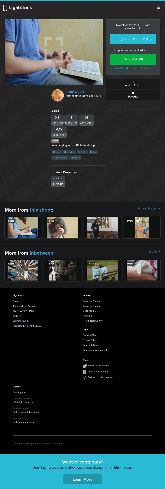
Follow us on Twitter (98, 365)
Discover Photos (91, 301)
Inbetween (74, 91)
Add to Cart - (133, 59)
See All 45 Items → (149, 209)
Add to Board (133, 84)
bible (82, 152)
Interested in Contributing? (27, 325)
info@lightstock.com (23, 402)
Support (17, 315)
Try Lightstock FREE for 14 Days (133, 39)
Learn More (82, 479)
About (16, 301)
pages (75, 157)
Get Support (19, 392)
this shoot (41, 210)
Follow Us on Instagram (100, 377)
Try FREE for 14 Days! (24, 310)
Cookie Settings (91, 345)
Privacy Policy (90, 340)
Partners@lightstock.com (26, 412)
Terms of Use (90, 334)
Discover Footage (92, 306)
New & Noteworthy (93, 320)
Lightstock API (20, 320)
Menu (159, 8)
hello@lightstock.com (24, 422)
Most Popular (89, 310)
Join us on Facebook (99, 371)
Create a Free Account (24, 306)
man (56, 152)
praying (69, 152)
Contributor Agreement (95, 350)
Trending (87, 315)
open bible (60, 157)
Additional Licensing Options (133, 68)
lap (93, 152)
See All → (154, 252)
